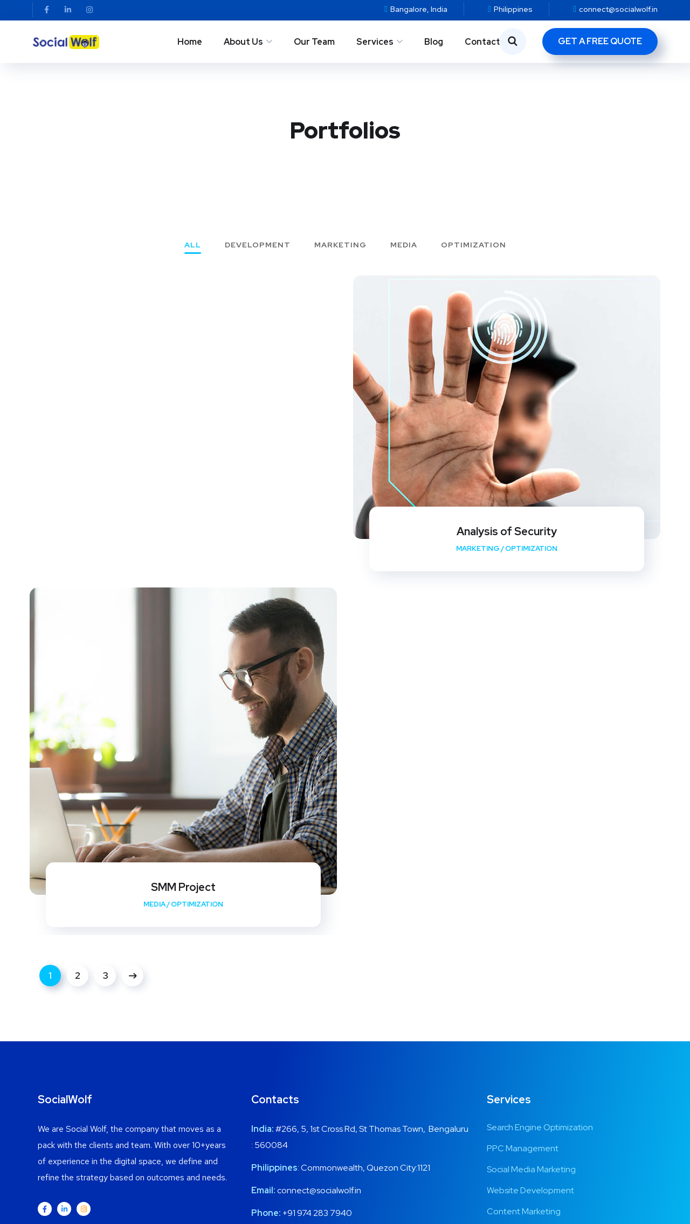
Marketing (340, 245)
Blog (433, 41)
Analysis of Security (507, 531)
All (192, 245)
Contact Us (489, 41)
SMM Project (183, 887)
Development (258, 245)
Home (189, 41)
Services (375, 41)
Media (403, 245)
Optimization (473, 245)
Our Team (314, 41)
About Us (243, 41)
